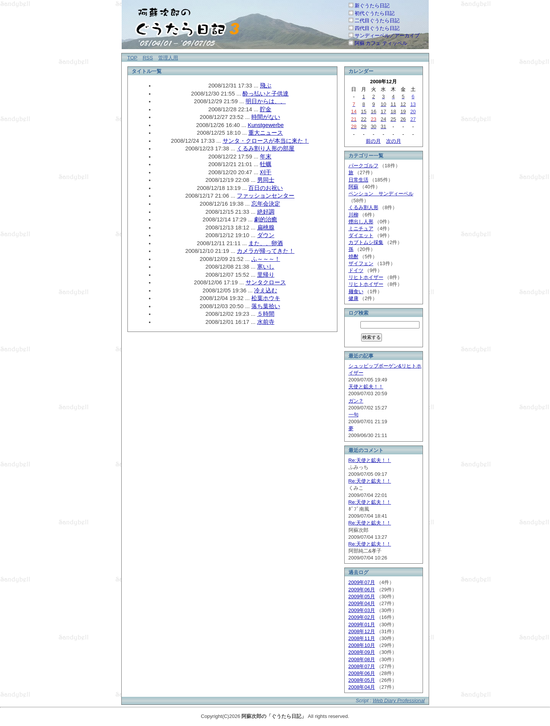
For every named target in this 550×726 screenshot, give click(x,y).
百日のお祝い (265, 188)
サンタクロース (266, 282)
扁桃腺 (265, 227)
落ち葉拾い (265, 306)
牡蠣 (265, 164)
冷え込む (265, 290)
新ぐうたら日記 (372, 5)
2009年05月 (361, 596)
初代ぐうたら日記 (375, 13)
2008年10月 (361, 645)
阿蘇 (353, 187)
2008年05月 (361, 680)
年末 (265, 156)
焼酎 (353, 256)
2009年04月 (361, 603)
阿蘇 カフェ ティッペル (381, 43)
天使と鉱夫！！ (365, 386)
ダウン (265, 235)
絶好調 (265, 212)
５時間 (265, 314)
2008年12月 (361, 631)
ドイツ (355, 270)
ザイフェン (360, 263)
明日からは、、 (266, 101)
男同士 (265, 180)
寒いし (265, 267)
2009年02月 (361, 617)
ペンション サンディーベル (380, 193)
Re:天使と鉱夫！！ (369, 460)
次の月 (393, 141)
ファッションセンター (265, 196)
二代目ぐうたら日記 (377, 20)
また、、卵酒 (265, 243)
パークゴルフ (363, 165)
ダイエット (360, 235)
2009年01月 (361, 624)
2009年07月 (361, 582)
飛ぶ (265, 85)
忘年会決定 (265, 204)
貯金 (265, 109)
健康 (353, 298)
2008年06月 (361, 673)
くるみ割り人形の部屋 (265, 148)
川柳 (353, 215)
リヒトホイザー (365, 277)
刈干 (265, 172)
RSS (148, 58)
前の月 (373, 141)
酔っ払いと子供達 (266, 94)
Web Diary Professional (399, 700)
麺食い (355, 291)
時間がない (265, 117)
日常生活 (358, 180)
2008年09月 (361, 652)
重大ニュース (265, 133)
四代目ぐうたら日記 (377, 28)
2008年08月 (361, 659)
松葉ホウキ (265, 298)
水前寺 (265, 322)
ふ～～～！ (265, 259)
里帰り (265, 275)
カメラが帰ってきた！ (265, 251)
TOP (132, 58)
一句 (353, 414)
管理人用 (168, 58)
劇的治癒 (265, 219)
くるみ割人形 (363, 207)
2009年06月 (361, 589)
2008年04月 (361, 687)
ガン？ (355, 401)
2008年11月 (361, 638)
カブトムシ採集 (365, 242)
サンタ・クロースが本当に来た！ (266, 141)
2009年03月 (361, 610)
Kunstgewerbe (266, 125)
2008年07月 (361, 666)
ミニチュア (360, 228)
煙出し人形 (360, 221)
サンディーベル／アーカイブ (387, 35)
